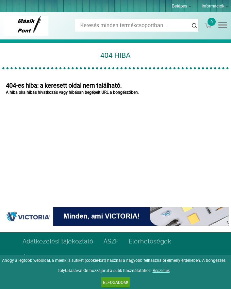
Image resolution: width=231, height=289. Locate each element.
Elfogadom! (115, 282)
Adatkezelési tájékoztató (57, 241)
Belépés (179, 6)
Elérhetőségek (150, 241)
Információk (213, 6)
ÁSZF (110, 241)
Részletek (161, 270)
